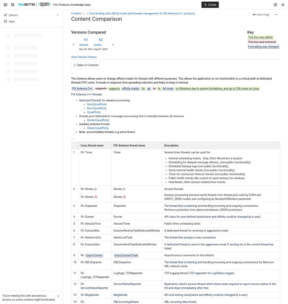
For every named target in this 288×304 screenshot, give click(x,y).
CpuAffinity (93, 112)
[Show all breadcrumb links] (85, 13)
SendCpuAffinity (97, 104)
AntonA (83, 45)
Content (76, 13)
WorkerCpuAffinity (98, 120)
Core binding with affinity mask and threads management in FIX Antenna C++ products (142, 13)
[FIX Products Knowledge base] (34, 5)
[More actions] (276, 15)
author (98, 45)
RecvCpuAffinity (96, 108)
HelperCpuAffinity (98, 128)
